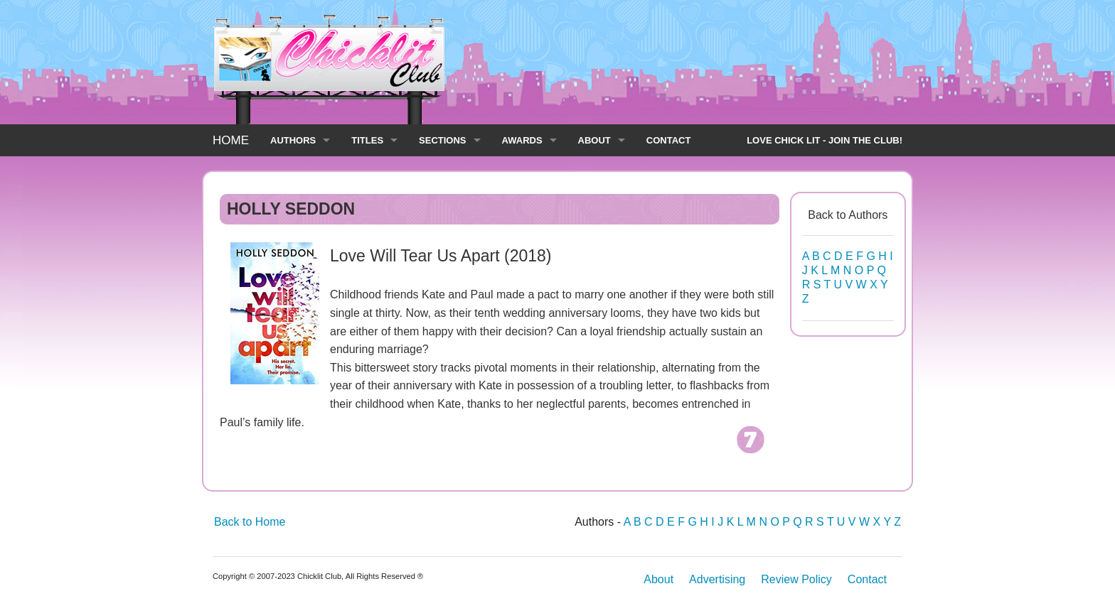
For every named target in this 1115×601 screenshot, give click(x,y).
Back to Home (249, 522)
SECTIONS (442, 140)
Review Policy (796, 579)
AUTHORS (293, 140)
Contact (867, 579)
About (658, 579)
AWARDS (522, 140)
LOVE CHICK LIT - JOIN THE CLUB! (824, 140)
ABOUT (594, 140)
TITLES (367, 140)
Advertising (717, 579)
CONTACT (668, 140)
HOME (231, 140)
